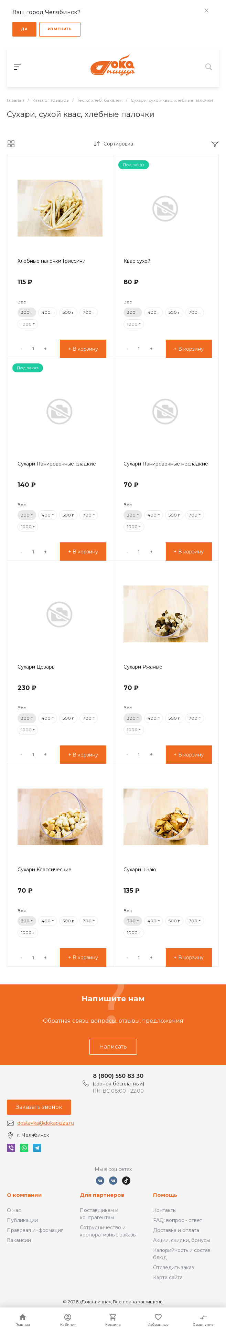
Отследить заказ (173, 1267)
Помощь (165, 1195)
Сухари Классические (45, 869)
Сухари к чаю (139, 869)
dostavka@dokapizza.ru (45, 1123)
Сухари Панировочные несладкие (165, 464)
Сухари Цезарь (36, 667)
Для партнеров (102, 1195)
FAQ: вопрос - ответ (177, 1220)
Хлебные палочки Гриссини (52, 261)
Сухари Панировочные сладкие (57, 464)
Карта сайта (168, 1277)
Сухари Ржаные (142, 667)
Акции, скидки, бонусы (181, 1240)
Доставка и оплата (176, 1230)
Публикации (22, 1220)
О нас (14, 1210)
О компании (24, 1195)
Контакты (164, 1210)
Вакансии (19, 1240)
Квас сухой (137, 261)
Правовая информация (35, 1230)
